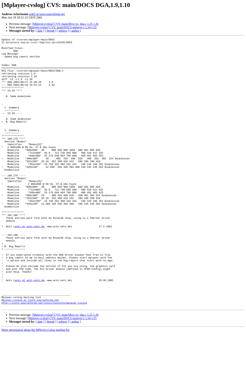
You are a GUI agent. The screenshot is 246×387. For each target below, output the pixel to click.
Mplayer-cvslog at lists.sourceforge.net (30, 352)
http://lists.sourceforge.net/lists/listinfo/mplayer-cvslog (44, 356)
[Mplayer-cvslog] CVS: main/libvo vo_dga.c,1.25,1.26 (65, 23)
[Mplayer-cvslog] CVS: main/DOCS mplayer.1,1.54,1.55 (62, 27)
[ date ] (40, 30)
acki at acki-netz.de (29, 264)
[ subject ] (63, 30)
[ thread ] (50, 30)
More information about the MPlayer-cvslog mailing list (35, 383)
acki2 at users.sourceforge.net (47, 14)
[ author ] (75, 30)
